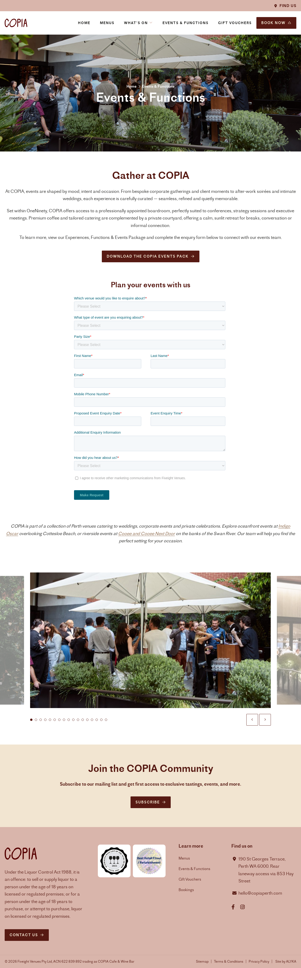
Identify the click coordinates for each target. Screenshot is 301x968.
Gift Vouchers (190, 879)
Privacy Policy (259, 961)
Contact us (24, 934)
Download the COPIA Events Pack (148, 256)
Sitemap (202, 961)
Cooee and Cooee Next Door (146, 538)
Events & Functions (194, 868)
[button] (138, 23)
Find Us (288, 5)
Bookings (186, 889)
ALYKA (291, 961)
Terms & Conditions (228, 961)
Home (132, 86)
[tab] (31, 725)
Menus (184, 858)
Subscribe (147, 802)
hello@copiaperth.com (260, 893)
